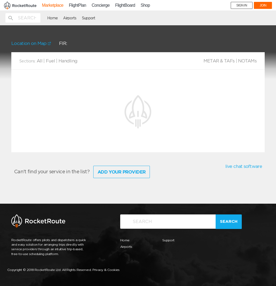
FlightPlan (77, 5)
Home (52, 18)
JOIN (263, 5)
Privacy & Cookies (106, 270)
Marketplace (52, 5)
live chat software (243, 166)
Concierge (101, 5)
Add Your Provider (122, 172)
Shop (145, 5)
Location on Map (31, 43)
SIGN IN (241, 5)
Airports (69, 18)
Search (228, 221)
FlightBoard (125, 5)
